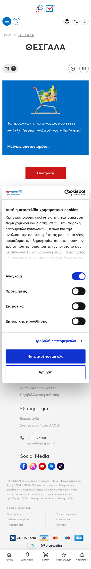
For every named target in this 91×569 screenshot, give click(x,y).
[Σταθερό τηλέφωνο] (76, 21)
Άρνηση (45, 372)
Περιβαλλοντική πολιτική (39, 395)
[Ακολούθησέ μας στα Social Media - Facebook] (23, 466)
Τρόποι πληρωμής (66, 514)
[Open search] (16, 21)
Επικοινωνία (29, 418)
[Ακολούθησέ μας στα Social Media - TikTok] (60, 466)
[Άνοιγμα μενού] (6, 21)
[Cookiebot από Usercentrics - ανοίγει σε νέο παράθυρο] (64, 193)
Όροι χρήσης (14, 514)
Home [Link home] (7, 35)
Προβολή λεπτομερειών (55, 341)
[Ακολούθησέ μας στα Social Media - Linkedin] (51, 466)
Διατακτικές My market (38, 388)
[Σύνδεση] (67, 21)
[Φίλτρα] (10, 68)
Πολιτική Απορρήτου (18, 519)
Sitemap (61, 524)
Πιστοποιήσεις (15, 524)
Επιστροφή (45, 173)
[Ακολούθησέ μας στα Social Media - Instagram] (33, 466)
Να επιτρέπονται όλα (45, 356)
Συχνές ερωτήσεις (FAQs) (39, 425)
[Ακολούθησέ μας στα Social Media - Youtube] (42, 466)
